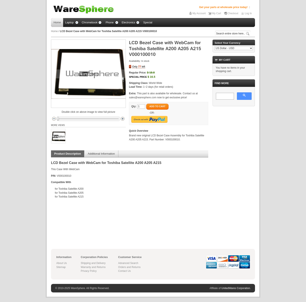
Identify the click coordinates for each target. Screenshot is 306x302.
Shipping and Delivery (93, 263)
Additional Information (101, 153)
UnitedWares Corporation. (236, 288)
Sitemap (61, 267)
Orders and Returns (129, 267)
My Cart (216, 13)
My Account (199, 13)
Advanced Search (128, 263)
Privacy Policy (89, 271)
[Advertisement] (233, 173)
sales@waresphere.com (142, 97)
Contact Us (124, 271)
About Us (61, 263)
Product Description (67, 153)
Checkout (233, 13)
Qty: (133, 106)
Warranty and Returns (93, 267)
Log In (248, 13)
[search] (224, 96)
